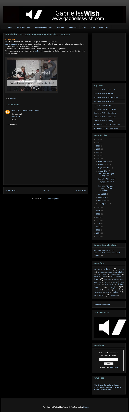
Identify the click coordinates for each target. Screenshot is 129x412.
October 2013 (103, 165)
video (102, 295)
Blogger (86, 407)
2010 (98, 214)
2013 (98, 159)
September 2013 (104, 168)
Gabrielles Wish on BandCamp (105, 113)
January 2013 (103, 204)
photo (115, 282)
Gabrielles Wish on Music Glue (105, 117)
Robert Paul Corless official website (107, 124)
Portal (122, 282)
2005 (98, 230)
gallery (37, 51)
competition (109, 272)
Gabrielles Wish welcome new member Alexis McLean (37, 34)
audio (121, 269)
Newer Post (10, 190)
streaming (107, 290)
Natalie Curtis (118, 280)
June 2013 (102, 194)
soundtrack (97, 290)
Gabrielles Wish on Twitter (103, 94)
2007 (98, 223)
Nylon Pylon (97, 282)
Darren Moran (101, 274)
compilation (119, 272)
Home (10, 27)
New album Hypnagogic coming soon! (106, 175)
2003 (98, 236)
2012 (98, 208)
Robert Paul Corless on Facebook (106, 128)
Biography (60, 27)
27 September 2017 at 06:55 (30, 111)
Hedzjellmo (118, 276)
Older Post (81, 190)
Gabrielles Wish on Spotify (103, 121)
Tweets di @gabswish (102, 304)
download (97, 276)
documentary (115, 274)
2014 (98, 155)
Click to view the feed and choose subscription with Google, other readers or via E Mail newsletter (108, 387)
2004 (98, 233)
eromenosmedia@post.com (104, 250)
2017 (98, 146)
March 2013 (102, 200)
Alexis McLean (11, 44)
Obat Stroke (15, 116)
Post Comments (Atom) (50, 199)
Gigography (73, 27)
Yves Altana (114, 295)
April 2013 (102, 197)
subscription (117, 290)
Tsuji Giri (107, 292)
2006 (98, 227)
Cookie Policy (104, 27)
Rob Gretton (109, 284)
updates (13, 98)
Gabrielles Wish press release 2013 (107, 253)
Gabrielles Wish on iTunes (103, 105)
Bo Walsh (101, 272)
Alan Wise (97, 269)
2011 (98, 211)
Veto (95, 295)
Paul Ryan (107, 282)
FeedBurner (113, 368)
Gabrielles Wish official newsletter (106, 97)
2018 (98, 143)
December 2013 (104, 161)
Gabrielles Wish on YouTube (104, 101)
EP (104, 276)
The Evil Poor (98, 292)
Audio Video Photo (23, 27)
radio (98, 284)
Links (93, 27)
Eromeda (97, 255)
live (96, 279)
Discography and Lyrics (43, 27)
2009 (98, 217)
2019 (98, 139)
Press (84, 27)
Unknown (15, 111)
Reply (13, 120)
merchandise (107, 280)
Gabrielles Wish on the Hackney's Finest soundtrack (106, 188)
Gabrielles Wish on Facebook (104, 90)
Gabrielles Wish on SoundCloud (105, 109)
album (107, 269)
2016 (98, 149)
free (110, 276)
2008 (98, 220)
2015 (98, 152)
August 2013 (103, 171)
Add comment (11, 125)
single (112, 287)
